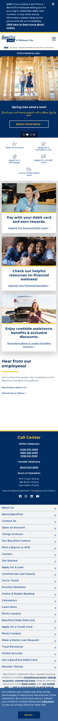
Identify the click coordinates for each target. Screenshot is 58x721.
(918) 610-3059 (29, 456)
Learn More (9, 607)
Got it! (28, 715)
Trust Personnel (12, 646)
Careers (7, 554)
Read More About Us (14, 387)
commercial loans (25, 680)
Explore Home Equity (28, 124)
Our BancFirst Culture (16, 540)
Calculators (9, 600)
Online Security (12, 653)
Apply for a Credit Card (17, 626)
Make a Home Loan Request (20, 640)
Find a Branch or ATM (16, 547)
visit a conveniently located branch (33, 687)
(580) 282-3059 (29, 452)
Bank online (29, 684)
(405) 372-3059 (29, 449)
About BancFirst (12, 514)
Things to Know (12, 534)
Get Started (9, 560)
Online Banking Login (28, 53)
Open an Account (13, 527)
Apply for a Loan (12, 567)
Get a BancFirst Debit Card (19, 659)
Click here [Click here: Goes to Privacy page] (48, 701)
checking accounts (35, 677)
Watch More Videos (13, 393)
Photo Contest (11, 613)
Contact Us (9, 520)
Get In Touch (10, 580)
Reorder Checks (12, 666)
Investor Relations (14, 587)
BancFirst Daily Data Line (18, 620)
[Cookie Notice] (29, 704)
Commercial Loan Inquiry (18, 573)
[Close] (53, 4)
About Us (8, 507)
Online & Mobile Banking (18, 593)
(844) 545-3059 (29, 467)
